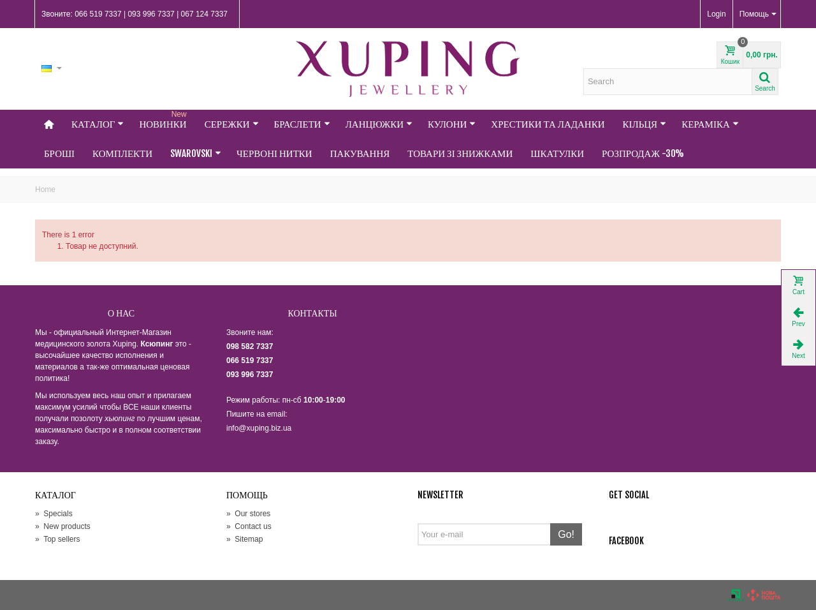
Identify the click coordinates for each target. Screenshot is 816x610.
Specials (54, 513)
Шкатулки (557, 153)
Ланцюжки (379, 124)
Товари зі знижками (460, 153)
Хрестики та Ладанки (547, 124)
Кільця (645, 124)
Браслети (302, 124)
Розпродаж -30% (643, 153)
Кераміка (710, 124)
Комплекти (122, 153)
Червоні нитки (274, 153)
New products (63, 526)
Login (716, 14)
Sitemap (244, 539)
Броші (59, 153)
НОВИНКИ (164, 120)
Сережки (232, 124)
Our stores (248, 513)
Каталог (97, 124)
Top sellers (57, 539)
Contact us (249, 526)
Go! (566, 534)
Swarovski (195, 153)
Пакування (360, 153)
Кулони (452, 124)
